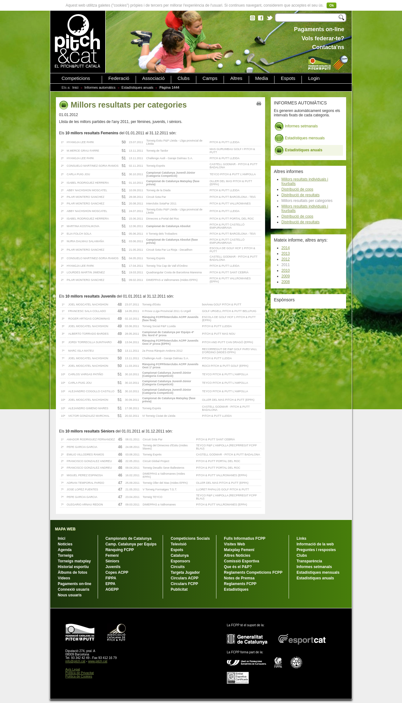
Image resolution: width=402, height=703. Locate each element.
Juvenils (113, 567)
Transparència (309, 561)
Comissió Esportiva (241, 561)
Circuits (178, 567)
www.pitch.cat (97, 661)
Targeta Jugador (185, 572)
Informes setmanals (296, 126)
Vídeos (64, 578)
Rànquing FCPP (120, 550)
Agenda (65, 550)
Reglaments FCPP (240, 584)
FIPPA (111, 578)
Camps (210, 78)
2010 (285, 270)
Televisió (178, 544)
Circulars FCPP (184, 584)
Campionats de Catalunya (129, 538)
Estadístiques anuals (138, 87)
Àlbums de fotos (72, 572)
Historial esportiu (73, 567)
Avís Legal (72, 669)
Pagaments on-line (74, 584)
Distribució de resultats (300, 195)
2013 (285, 253)
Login (314, 78)
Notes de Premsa (239, 578)
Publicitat (179, 589)
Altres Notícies (237, 555)
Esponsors (180, 561)
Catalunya (179, 555)
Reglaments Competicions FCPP (253, 572)
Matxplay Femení (239, 550)
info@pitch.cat (75, 661)
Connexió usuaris (74, 589)
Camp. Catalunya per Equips (131, 544)
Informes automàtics (100, 87)
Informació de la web (315, 544)
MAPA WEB (65, 529)
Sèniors (112, 561)
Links (301, 538)
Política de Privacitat (79, 673)
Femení (112, 555)
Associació (153, 78)
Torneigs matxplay (74, 561)
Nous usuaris (70, 595)
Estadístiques (236, 589)
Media (261, 78)
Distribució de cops (297, 189)
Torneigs (65, 555)
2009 (285, 276)
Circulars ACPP (184, 578)
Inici (75, 87)
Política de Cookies (78, 676)
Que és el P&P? (238, 567)
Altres (236, 78)
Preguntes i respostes (316, 550)
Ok (331, 5)
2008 (285, 282)
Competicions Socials (190, 538)
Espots (288, 78)
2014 (285, 248)
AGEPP (112, 589)
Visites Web (234, 544)
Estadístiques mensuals (299, 138)
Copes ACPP (117, 572)
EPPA (111, 584)
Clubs (183, 78)
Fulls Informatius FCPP (244, 538)
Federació (118, 78)
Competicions (76, 78)
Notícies (65, 544)
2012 (285, 259)
